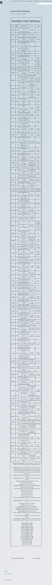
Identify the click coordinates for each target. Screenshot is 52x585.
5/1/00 (13, 162)
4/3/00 (13, 167)
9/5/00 (13, 115)
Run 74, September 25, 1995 (27, 536)
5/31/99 (13, 274)
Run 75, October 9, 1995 (27, 535)
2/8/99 (13, 306)
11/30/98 (13, 335)
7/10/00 (13, 134)
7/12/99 (13, 252)
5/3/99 (13, 280)
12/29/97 (13, 409)
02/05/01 (13, 72)
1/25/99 (13, 310)
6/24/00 (13, 142)
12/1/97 (13, 421)
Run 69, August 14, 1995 (27, 539)
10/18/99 (13, 210)
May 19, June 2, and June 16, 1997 (20, 475)
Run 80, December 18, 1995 (27, 527)
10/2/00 (13, 101)
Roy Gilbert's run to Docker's (20, 518)
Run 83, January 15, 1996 (27, 523)
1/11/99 (13, 316)
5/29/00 (13, 157)
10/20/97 (13, 445)
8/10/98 (13, 381)
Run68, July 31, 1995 (27, 541)
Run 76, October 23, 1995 (27, 533)
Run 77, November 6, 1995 (27, 532)
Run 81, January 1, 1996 (27, 526)
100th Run (23, 490)
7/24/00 (13, 129)
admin (19, 13)
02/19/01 (13, 68)
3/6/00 (13, 173)
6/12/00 (13, 150)
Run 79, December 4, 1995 (27, 529)
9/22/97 (13, 457)
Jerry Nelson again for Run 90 (21, 508)
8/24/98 (13, 374)
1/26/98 (13, 398)
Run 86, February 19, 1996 (20, 515)
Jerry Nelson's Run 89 (20, 509)
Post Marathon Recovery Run (22, 481)
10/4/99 (13, 217)
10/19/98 (13, 361)
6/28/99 (13, 259)
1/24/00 (13, 185)
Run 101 (16, 488)
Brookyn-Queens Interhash (19, 463)
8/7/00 (13, 122)
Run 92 (22, 505)
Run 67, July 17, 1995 (27, 542)
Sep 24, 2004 (12, 13)
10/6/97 (13, 451)
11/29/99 (13, 203)
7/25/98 (13, 390)
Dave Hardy (21, 503)
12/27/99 (13, 195)
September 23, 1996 (18, 485)
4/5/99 (13, 291)
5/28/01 (13, 46)
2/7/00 (13, 179)
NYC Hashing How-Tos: (46, 1)
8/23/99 (13, 240)
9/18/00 (13, 108)
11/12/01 (13, 34)
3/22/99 (13, 297)
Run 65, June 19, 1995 (27, 543)
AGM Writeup (21, 497)
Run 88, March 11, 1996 (23, 511)
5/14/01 (13, 53)
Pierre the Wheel (17, 500)
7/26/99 (13, 246)
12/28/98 (13, 322)
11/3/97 (13, 438)
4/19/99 (13, 285)
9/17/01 (13, 39)
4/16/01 (13, 63)
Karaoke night (20, 506)
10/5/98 (13, 367)
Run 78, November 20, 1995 (27, 530)
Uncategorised (23, 13)
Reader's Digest (16, 467)
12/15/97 (13, 416)
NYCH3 (5, 571)
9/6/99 (13, 233)
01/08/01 (13, 80)
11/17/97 (13, 428)
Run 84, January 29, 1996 (18, 520)
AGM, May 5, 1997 (18, 478)
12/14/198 (13, 328)
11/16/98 (13, 343)
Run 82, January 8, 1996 (27, 524)
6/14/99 (13, 266)
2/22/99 (13, 302)
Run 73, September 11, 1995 (27, 538)
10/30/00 (13, 88)
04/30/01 (13, 58)
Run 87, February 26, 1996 (19, 512)
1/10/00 (13, 190)
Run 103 (21, 484)
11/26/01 (13, 30)
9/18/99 (13, 225)
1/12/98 (13, 403)
